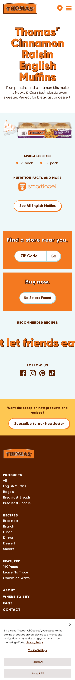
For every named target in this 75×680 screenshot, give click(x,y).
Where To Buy (16, 597)
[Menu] (69, 8)
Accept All (37, 674)
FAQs (7, 603)
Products (12, 475)
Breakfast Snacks (17, 503)
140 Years (10, 567)
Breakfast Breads (17, 497)
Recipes (10, 515)
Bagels (8, 492)
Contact (11, 609)
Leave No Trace (15, 572)
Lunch (8, 532)
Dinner (8, 538)
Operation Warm (16, 578)
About (9, 590)
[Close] (70, 626)
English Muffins (14, 486)
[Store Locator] (60, 8)
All (5, 480)
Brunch (8, 526)
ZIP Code (29, 255)
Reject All (37, 662)
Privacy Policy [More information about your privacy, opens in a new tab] (34, 643)
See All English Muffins (37, 205)
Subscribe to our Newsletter (39, 423)
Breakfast (10, 521)
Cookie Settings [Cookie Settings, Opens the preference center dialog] (37, 651)
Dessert (9, 543)
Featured (12, 561)
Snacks (8, 549)
